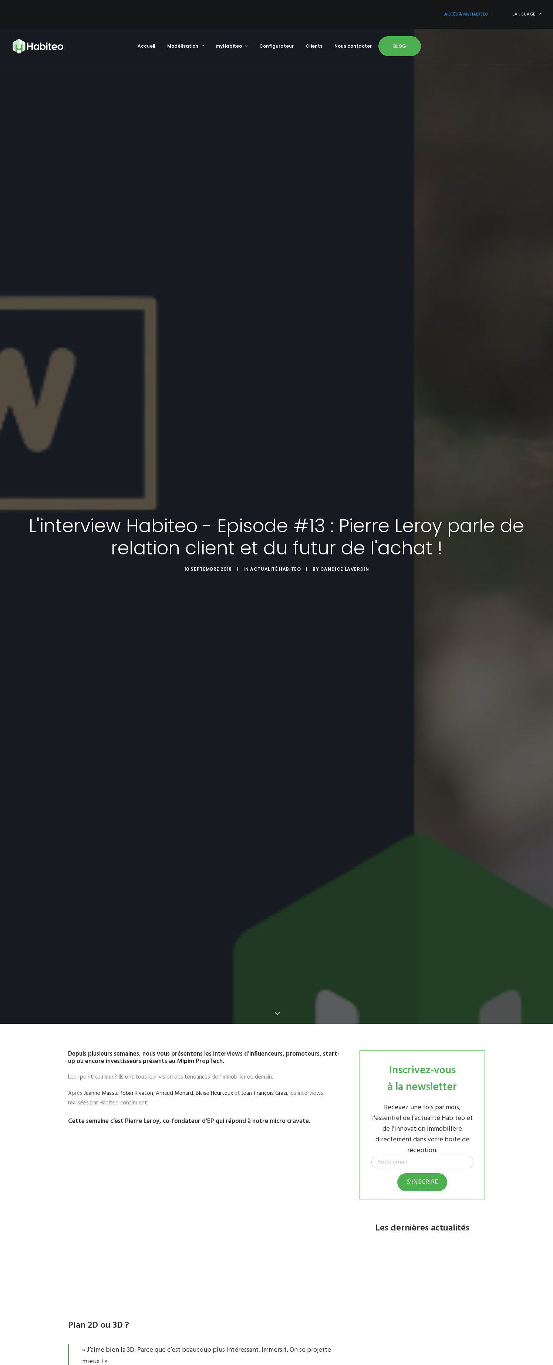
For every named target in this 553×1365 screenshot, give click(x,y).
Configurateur (276, 46)
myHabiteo (231, 46)
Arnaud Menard (174, 1087)
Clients (314, 46)
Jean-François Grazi (264, 1087)
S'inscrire (422, 1176)
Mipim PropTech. (200, 1055)
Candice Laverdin (344, 566)
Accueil (146, 46)
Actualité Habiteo (275, 566)
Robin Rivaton (136, 1087)
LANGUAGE (526, 14)
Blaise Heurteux (214, 1087)
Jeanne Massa (100, 1087)
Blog (399, 46)
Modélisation (185, 46)
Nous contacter (353, 46)
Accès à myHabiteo (468, 14)
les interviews (223, 1048)
